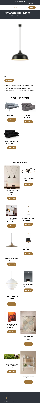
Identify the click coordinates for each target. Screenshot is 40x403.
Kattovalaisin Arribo (28, 178)
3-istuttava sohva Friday (12, 114)
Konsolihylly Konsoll (28, 376)
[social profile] (24, 1)
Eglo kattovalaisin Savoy (28, 218)
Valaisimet (8, 16)
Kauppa (32, 7)
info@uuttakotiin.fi (31, 3)
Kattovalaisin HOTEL (28, 284)
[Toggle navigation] (6, 7)
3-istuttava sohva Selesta (11, 141)
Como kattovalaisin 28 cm (11, 258)
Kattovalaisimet (16, 16)
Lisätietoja (9, 80)
